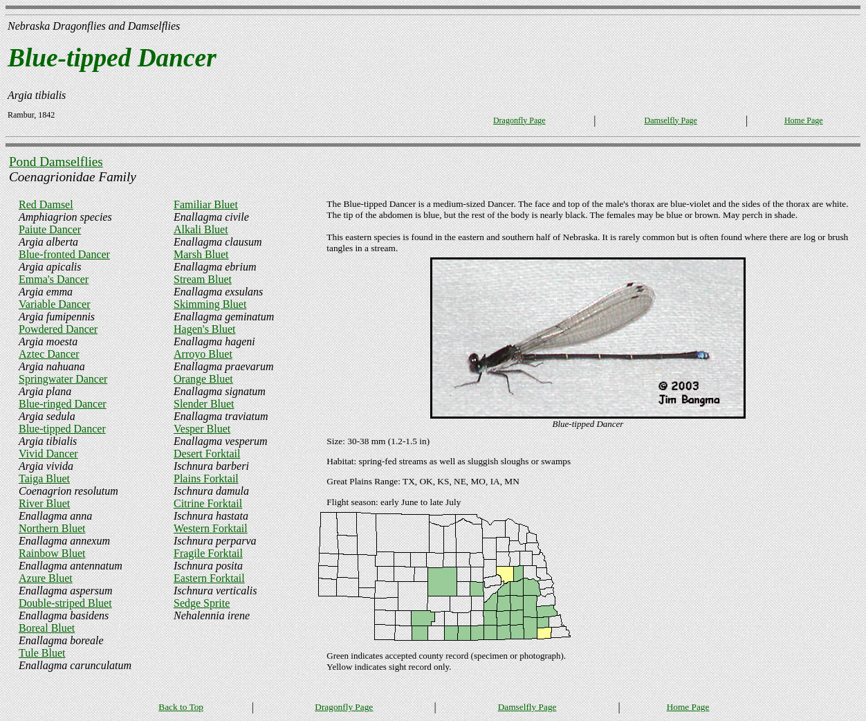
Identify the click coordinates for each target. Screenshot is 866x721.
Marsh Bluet (201, 254)
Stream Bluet (203, 279)
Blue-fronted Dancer (64, 254)
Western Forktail (211, 528)
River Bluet (44, 503)
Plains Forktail (206, 478)
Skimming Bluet (210, 304)
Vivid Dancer (48, 453)
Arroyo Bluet (203, 354)
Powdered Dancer (58, 329)
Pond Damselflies (56, 161)
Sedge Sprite (202, 603)
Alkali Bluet (201, 229)
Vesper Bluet (202, 429)
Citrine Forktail (208, 503)
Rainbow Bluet (52, 553)
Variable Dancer (55, 304)
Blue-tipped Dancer (62, 429)
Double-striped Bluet (65, 603)
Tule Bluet (42, 653)
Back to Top (180, 707)
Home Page (803, 120)
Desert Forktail (207, 453)
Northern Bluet (52, 528)
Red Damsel (46, 204)
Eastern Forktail (209, 578)
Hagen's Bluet (205, 329)
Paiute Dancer (50, 229)
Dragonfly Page (519, 120)
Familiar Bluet (206, 204)
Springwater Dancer (63, 379)
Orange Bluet (203, 379)
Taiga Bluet (44, 478)
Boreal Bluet (47, 628)
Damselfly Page (670, 120)
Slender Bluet (204, 404)
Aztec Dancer (49, 354)
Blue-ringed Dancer (63, 404)
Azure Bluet (46, 578)
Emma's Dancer (54, 279)
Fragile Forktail (208, 553)
